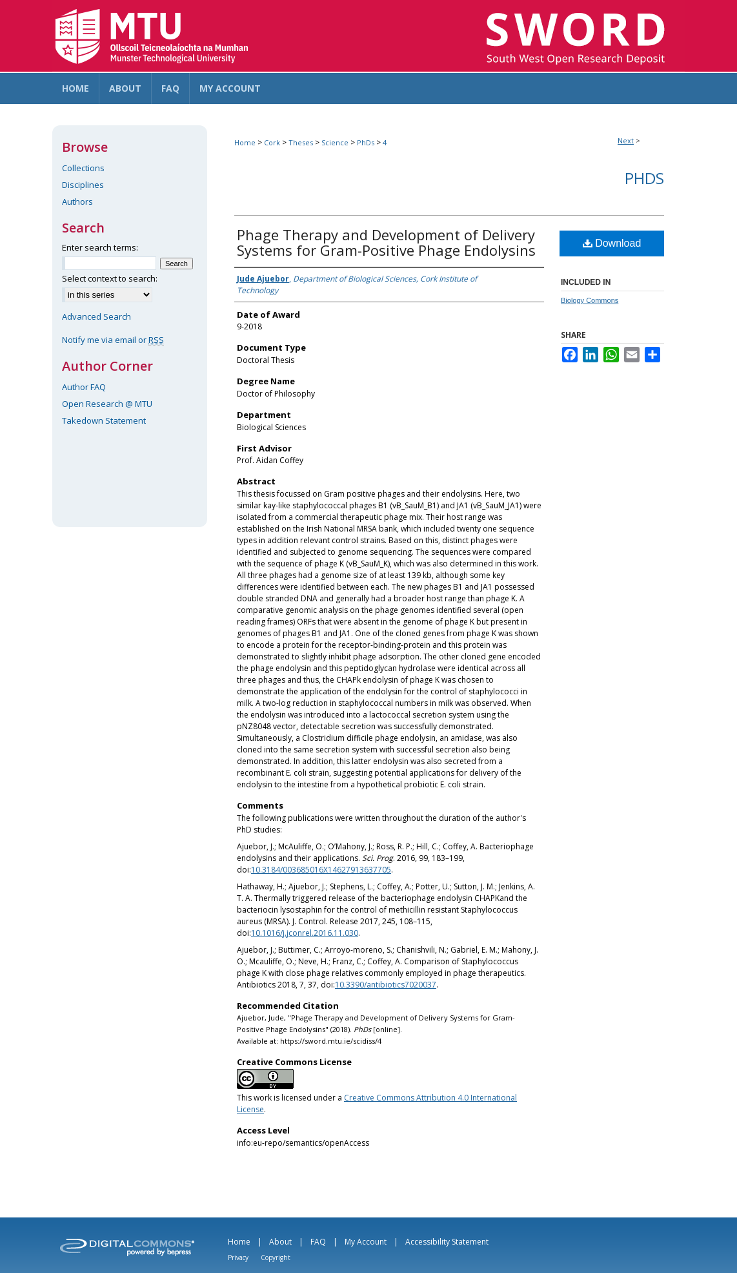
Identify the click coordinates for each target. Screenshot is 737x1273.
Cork (272, 142)
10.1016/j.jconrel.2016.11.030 (304, 932)
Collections (83, 168)
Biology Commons (589, 300)
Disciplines (83, 185)
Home (245, 142)
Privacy (238, 1257)
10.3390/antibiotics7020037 (385, 984)
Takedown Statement (104, 420)
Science (334, 142)
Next (626, 140)
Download (612, 243)
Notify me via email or (113, 340)
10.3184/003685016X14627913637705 (321, 869)
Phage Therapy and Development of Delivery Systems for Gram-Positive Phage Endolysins (386, 242)
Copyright (275, 1257)
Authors (77, 201)
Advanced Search (96, 316)
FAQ (318, 1241)
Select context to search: (109, 278)
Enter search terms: (100, 247)
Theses (300, 142)
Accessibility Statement (447, 1241)
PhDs (365, 142)
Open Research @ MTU (107, 403)
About (280, 1241)
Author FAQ (84, 387)
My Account (366, 1241)
